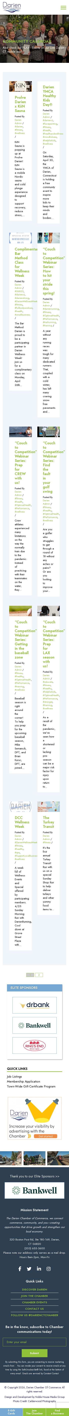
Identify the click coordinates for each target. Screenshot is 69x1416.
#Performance (50, 319)
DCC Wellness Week (22, 822)
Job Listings (14, 1076)
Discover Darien (34, 1290)
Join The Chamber (34, 1412)
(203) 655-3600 (34, 1248)
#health (47, 130)
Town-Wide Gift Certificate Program (31, 1086)
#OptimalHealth (51, 315)
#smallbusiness (22, 314)
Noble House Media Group (50, 1397)
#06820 (19, 291)
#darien (19, 126)
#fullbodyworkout (23, 308)
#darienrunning (51, 309)
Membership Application (23, 1081)
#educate (48, 682)
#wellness (20, 133)
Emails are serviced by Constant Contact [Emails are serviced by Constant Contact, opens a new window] (40, 1373)
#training (47, 325)
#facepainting (50, 124)
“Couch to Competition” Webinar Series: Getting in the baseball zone (26, 640)
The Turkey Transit (48, 822)
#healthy (47, 510)
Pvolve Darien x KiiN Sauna (20, 104)
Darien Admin (18, 121)
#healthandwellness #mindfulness (53, 135)
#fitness (18, 130)
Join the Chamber (34, 1296)
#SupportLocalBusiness (26, 856)
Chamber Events (34, 1302)
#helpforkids (49, 140)
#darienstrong (22, 298)
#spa (17, 852)
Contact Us (34, 1309)
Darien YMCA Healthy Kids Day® (49, 95)
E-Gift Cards (11, 1412)
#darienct (48, 120)
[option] (34, 1190)
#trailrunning (49, 322)
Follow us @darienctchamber (34, 1315)
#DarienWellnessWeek (26, 301)
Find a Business (57, 1412)
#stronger (47, 702)
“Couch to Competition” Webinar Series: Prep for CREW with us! (26, 462)
